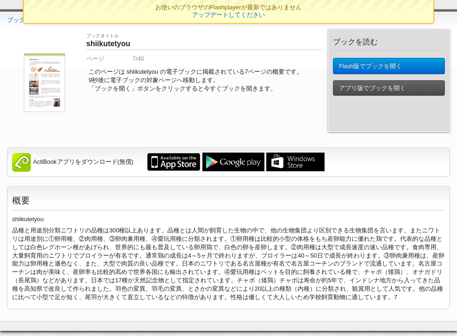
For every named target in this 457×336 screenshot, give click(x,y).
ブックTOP (22, 19)
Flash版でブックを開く (370, 68)
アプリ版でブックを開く (372, 92)
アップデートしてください (228, 14)
